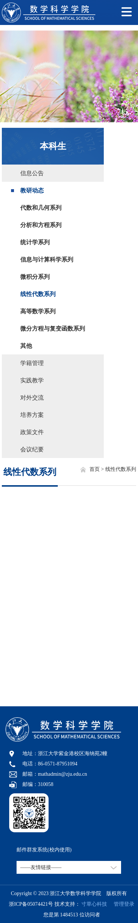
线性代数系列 (38, 294)
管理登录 (121, 904)
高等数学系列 (38, 311)
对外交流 (32, 397)
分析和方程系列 (40, 225)
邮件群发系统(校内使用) (44, 849)
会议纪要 (32, 449)
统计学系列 (35, 242)
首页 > (97, 469)
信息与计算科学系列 (46, 259)
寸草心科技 (94, 904)
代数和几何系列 (40, 208)
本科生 (53, 146)
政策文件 (32, 432)
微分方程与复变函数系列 (52, 328)
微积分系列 (35, 277)
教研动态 (32, 190)
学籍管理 (32, 363)
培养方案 (32, 415)
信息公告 (32, 173)
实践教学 (32, 380)
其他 (26, 346)
